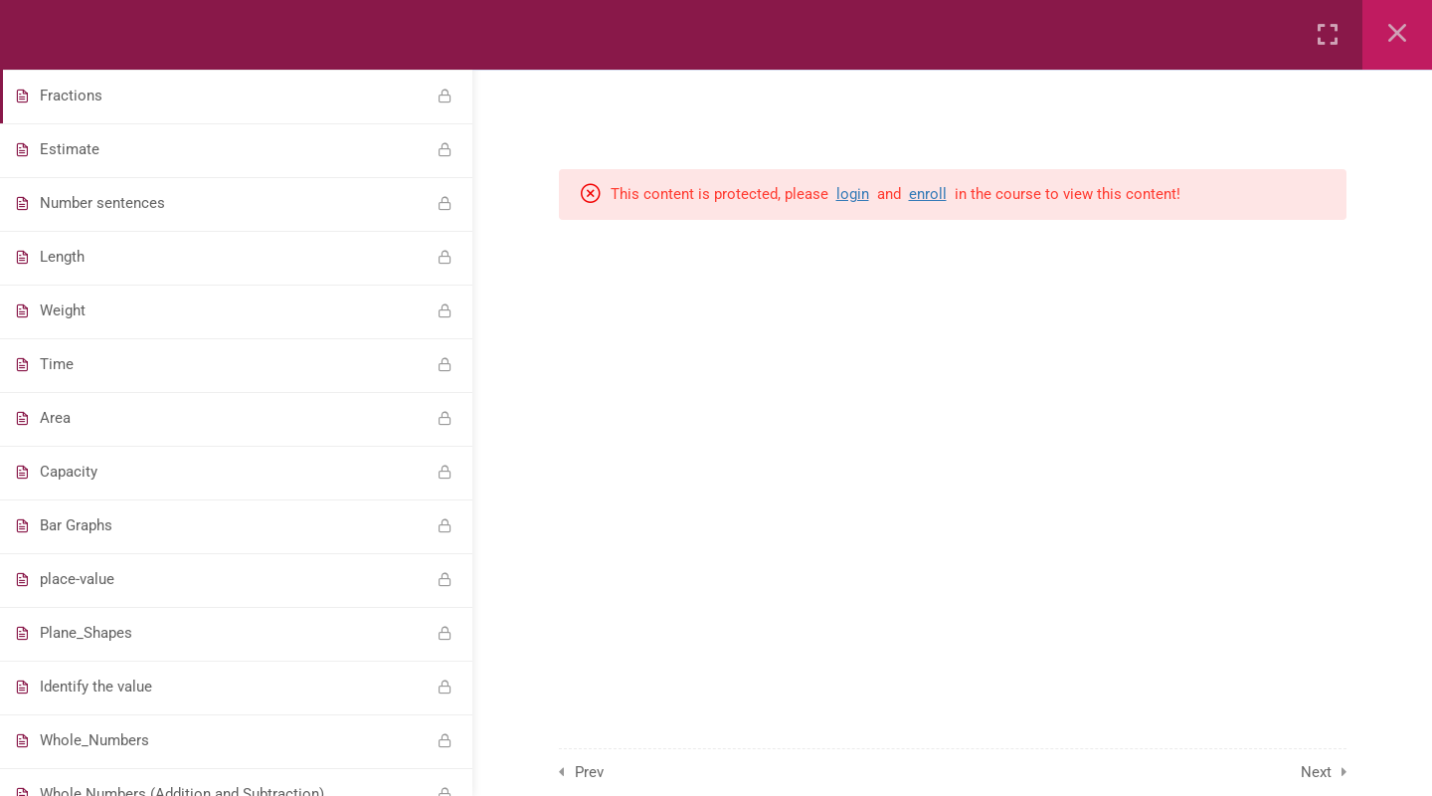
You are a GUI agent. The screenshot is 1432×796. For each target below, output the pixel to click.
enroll (928, 194)
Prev (589, 772)
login (852, 194)
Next (1316, 772)
